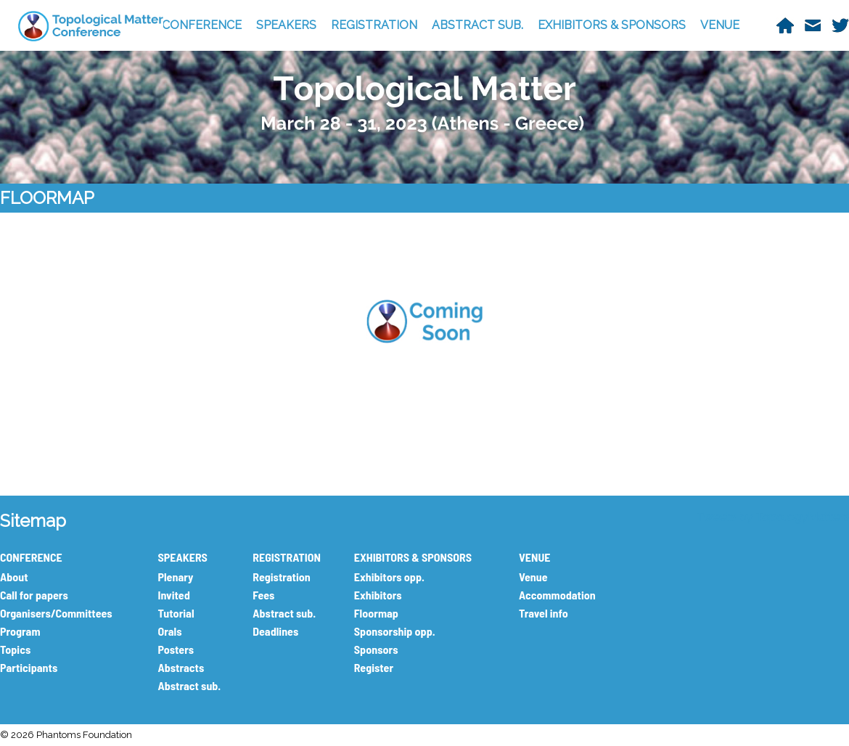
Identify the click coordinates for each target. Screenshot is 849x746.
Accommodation (557, 595)
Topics (15, 649)
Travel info (543, 613)
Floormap (376, 613)
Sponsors (376, 649)
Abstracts (180, 667)
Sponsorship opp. (394, 631)
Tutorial (175, 613)
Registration (281, 576)
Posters (175, 649)
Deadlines (275, 631)
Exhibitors (378, 595)
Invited (173, 595)
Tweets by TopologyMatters (772, 517)
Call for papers (34, 595)
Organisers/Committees (56, 613)
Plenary (175, 576)
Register (373, 667)
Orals (169, 631)
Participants (28, 667)
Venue (533, 576)
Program (20, 631)
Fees (263, 595)
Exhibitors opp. (389, 576)
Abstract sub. (189, 685)
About (14, 576)
